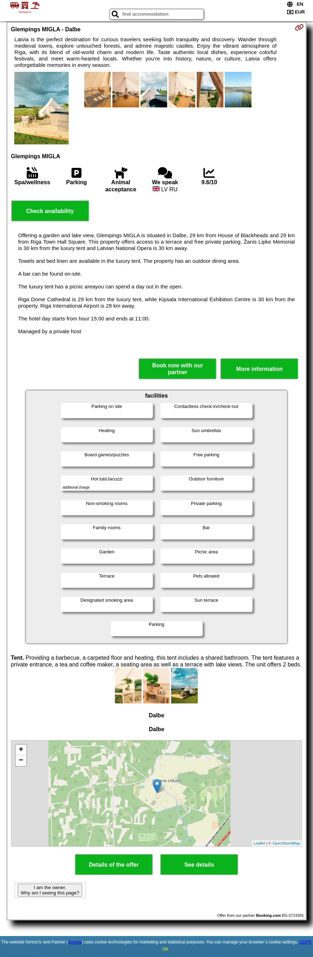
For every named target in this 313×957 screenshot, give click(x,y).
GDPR (305, 942)
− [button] (20, 760)
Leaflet (259, 843)
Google (75, 942)
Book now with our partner (177, 368)
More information (259, 369)
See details (199, 865)
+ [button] (20, 750)
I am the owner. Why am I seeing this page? (50, 890)
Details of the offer (114, 865)
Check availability (50, 211)
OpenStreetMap (286, 843)
